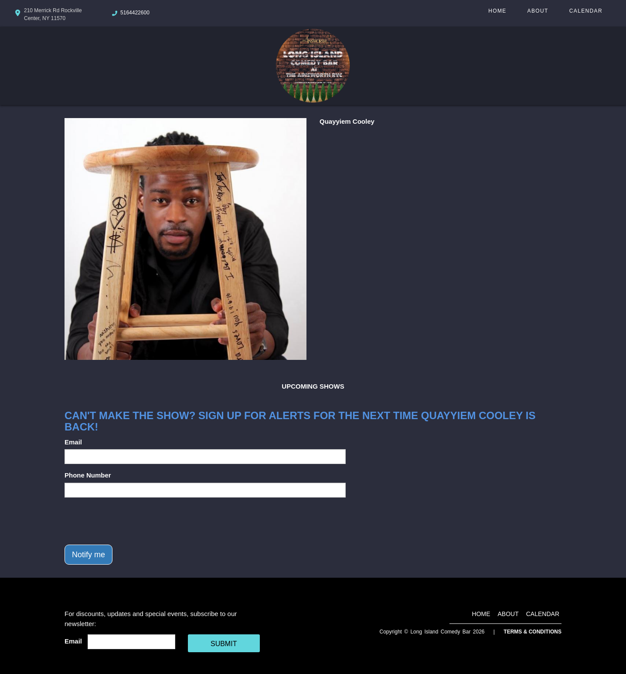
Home (497, 11)
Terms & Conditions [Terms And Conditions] (532, 632)
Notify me (88, 554)
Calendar (585, 11)
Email (73, 442)
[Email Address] (131, 641)
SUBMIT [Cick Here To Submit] (224, 643)
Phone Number (88, 475)
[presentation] (131, 521)
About (537, 11)
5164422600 (135, 13)
